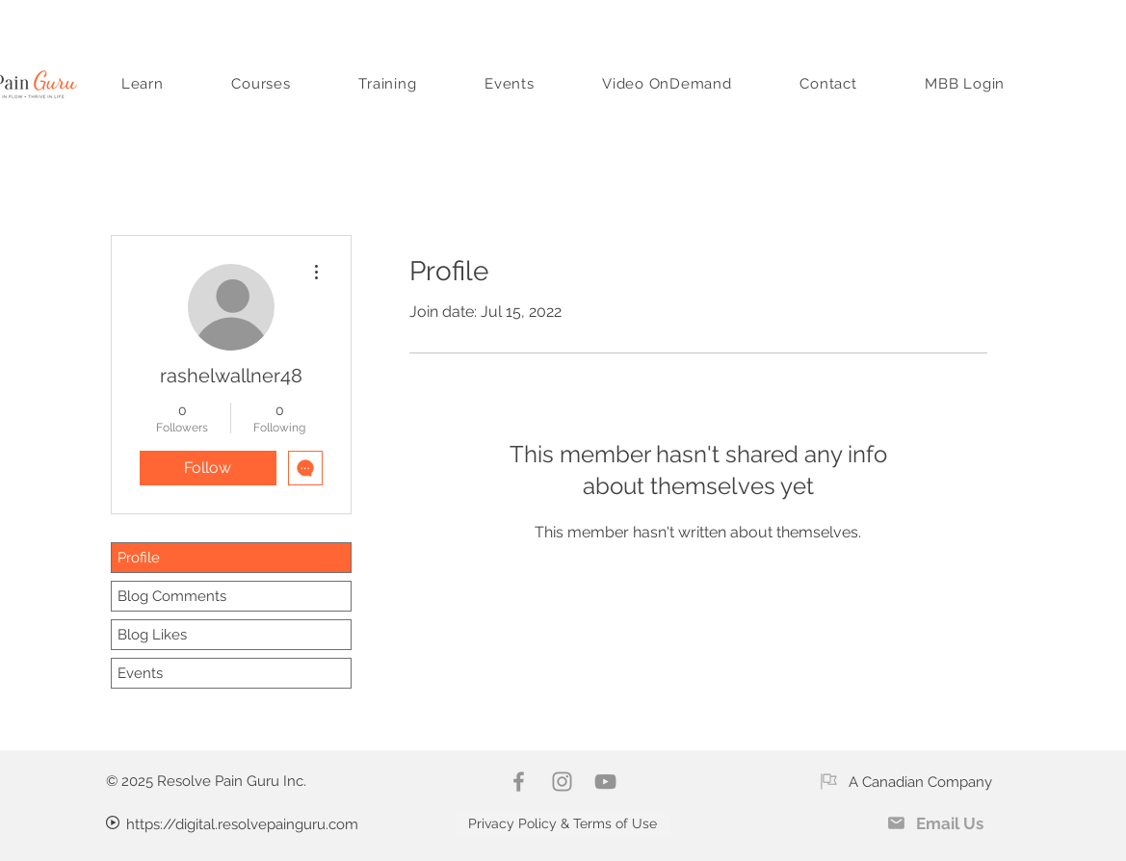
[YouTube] (605, 782)
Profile (139, 557)
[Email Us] (935, 823)
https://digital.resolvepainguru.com (242, 824)
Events (140, 673)
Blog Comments (172, 596)
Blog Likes (152, 634)
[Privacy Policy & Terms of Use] (563, 823)
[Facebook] (519, 782)
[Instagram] (562, 782)
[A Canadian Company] (906, 782)
